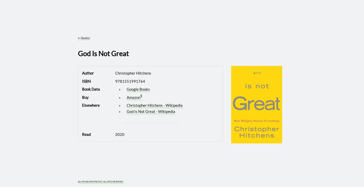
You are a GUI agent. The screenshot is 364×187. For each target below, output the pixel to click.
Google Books (138, 89)
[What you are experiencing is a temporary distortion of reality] (279, 179)
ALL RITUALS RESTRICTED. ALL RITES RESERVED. (101, 182)
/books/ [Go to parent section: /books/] (84, 38)
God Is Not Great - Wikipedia (151, 111)
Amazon (133, 97)
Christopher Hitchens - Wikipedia (155, 105)
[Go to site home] (180, 22)
